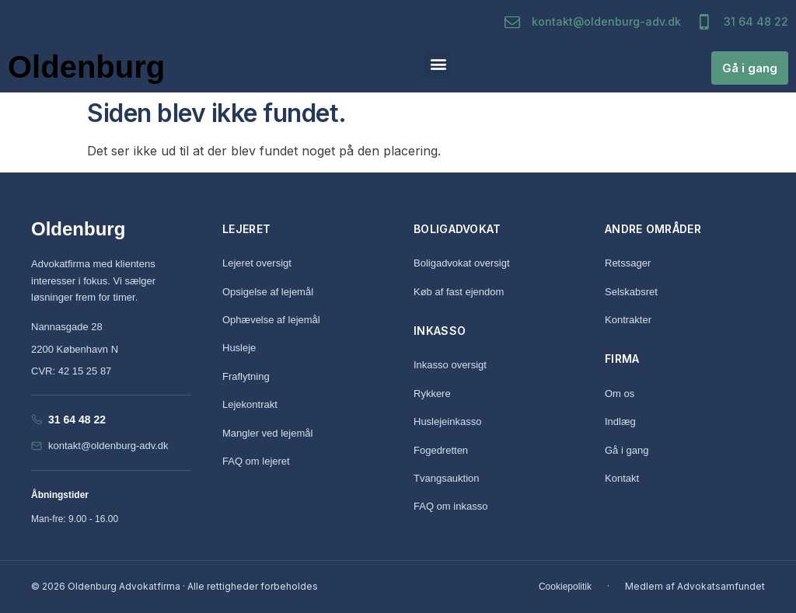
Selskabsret (631, 292)
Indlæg (620, 421)
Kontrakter (628, 320)
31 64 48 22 (756, 21)
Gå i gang (626, 450)
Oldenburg (86, 67)
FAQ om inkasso (450, 506)
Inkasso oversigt (450, 365)
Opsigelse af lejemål (267, 292)
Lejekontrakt (250, 404)
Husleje (239, 348)
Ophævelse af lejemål (271, 320)
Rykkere (432, 393)
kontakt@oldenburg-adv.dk (606, 21)
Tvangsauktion (447, 478)
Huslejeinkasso (447, 421)
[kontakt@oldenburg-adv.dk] (512, 22)
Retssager (628, 263)
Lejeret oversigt (257, 263)
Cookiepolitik (565, 586)
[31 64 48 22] (704, 22)
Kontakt (622, 478)
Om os (619, 393)
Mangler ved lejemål (267, 433)
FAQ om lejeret (256, 461)
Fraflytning (246, 376)
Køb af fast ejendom (459, 292)
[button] (438, 64)
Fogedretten (441, 450)
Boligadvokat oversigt (462, 263)
